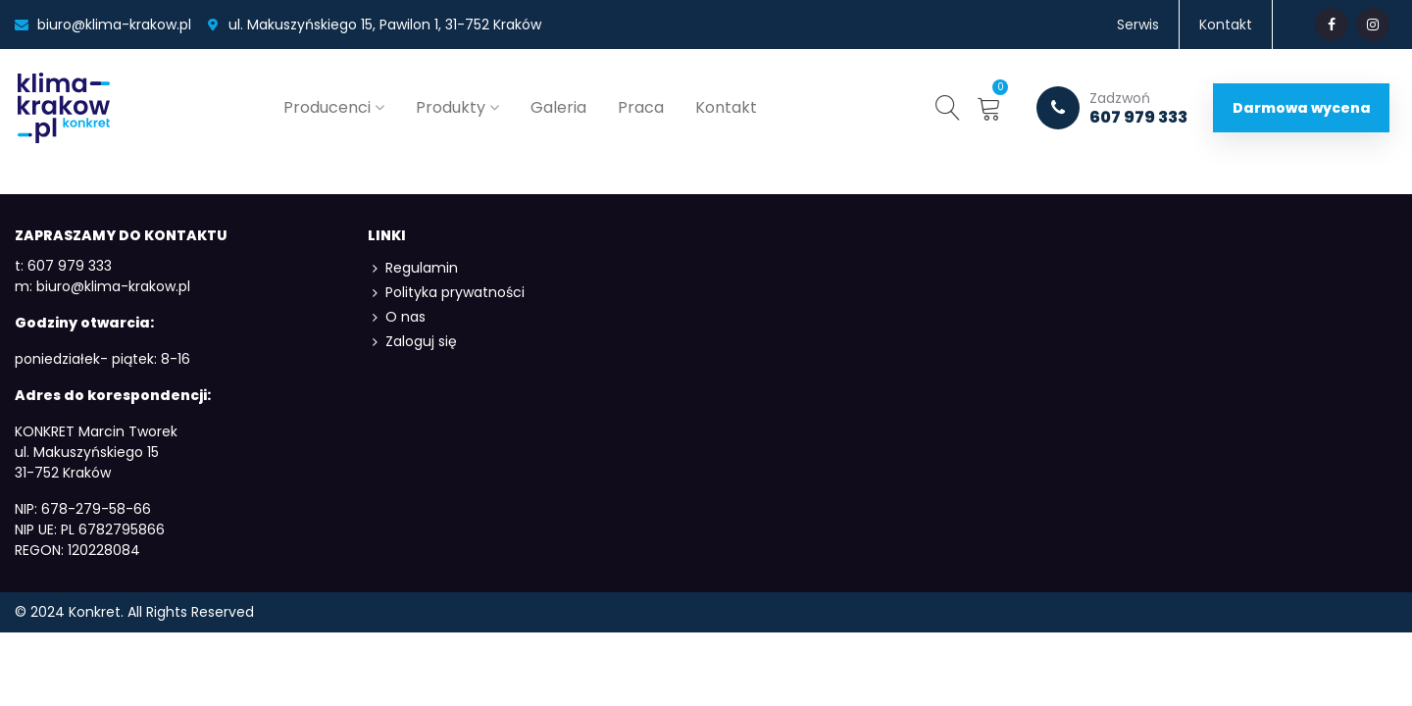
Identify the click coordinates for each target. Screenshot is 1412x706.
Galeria (558, 107)
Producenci (327, 107)
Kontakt (726, 107)
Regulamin (413, 268)
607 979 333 (1111, 107)
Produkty (450, 107)
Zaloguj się (412, 341)
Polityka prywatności (446, 292)
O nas (397, 317)
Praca (641, 107)
